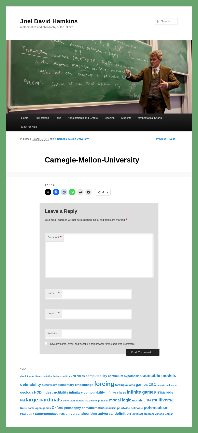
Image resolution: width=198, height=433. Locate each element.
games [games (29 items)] (142, 384)
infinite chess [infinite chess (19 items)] (116, 392)
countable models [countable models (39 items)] (158, 375)
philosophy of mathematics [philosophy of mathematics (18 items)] (84, 408)
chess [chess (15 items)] (81, 376)
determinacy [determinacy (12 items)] (49, 385)
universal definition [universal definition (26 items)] (114, 414)
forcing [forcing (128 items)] (104, 383)
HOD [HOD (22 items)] (38, 392)
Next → (173, 139)
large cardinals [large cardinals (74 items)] (44, 399)
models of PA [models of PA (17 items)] (141, 400)
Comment (54, 237)
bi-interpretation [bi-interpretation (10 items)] (44, 376)
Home (24, 117)
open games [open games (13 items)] (43, 408)
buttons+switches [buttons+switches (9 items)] (62, 376)
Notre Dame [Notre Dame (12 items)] (27, 408)
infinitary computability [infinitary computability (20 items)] (87, 392)
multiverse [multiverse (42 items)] (163, 400)
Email (53, 313)
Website (52, 333)
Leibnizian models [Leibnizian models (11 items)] (73, 400)
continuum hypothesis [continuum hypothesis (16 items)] (124, 376)
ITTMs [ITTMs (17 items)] (161, 392)
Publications (42, 117)
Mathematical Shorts (150, 117)
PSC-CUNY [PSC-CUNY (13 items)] (27, 413)
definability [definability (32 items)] (30, 384)
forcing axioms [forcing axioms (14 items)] (125, 384)
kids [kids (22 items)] (169, 392)
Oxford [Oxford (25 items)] (57, 408)
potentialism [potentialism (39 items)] (156, 407)
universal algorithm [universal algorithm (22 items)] (81, 414)
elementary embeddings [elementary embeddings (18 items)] (75, 384)
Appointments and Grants (83, 117)
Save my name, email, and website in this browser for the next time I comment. (92, 344)
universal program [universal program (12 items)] (143, 414)
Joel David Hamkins (49, 21)
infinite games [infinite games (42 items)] (141, 392)
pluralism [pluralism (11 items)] (110, 408)
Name (53, 293)
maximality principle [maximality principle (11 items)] (96, 400)
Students (126, 117)
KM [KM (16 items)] (22, 400)
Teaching (109, 117)
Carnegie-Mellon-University (72, 139)
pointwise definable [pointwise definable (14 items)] (130, 408)
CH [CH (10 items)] (74, 376)
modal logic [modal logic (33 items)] (120, 400)
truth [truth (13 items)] (62, 413)
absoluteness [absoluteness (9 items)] (27, 376)
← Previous (159, 139)
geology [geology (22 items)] (26, 392)
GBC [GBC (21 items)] (152, 384)
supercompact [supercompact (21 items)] (46, 413)
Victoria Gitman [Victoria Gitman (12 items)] (164, 414)
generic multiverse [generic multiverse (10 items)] (167, 385)
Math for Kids (29, 126)
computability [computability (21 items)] (96, 376)
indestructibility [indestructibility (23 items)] (55, 392)
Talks (58, 117)
